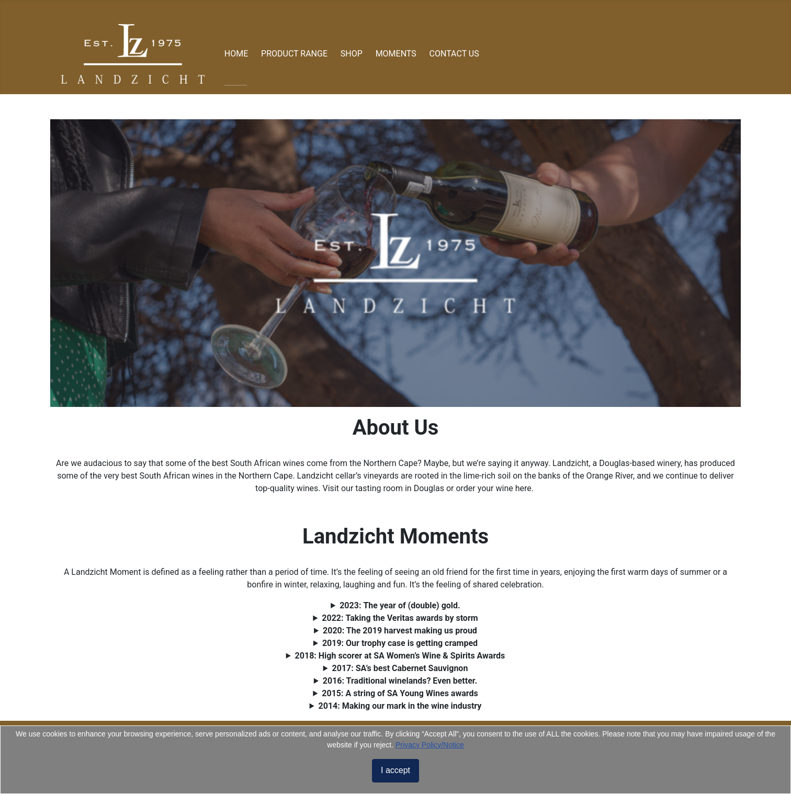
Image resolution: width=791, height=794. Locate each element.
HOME (236, 54)
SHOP (352, 54)
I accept (395, 770)
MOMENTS (396, 54)
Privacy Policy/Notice (430, 745)
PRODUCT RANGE (294, 54)
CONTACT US (454, 54)
